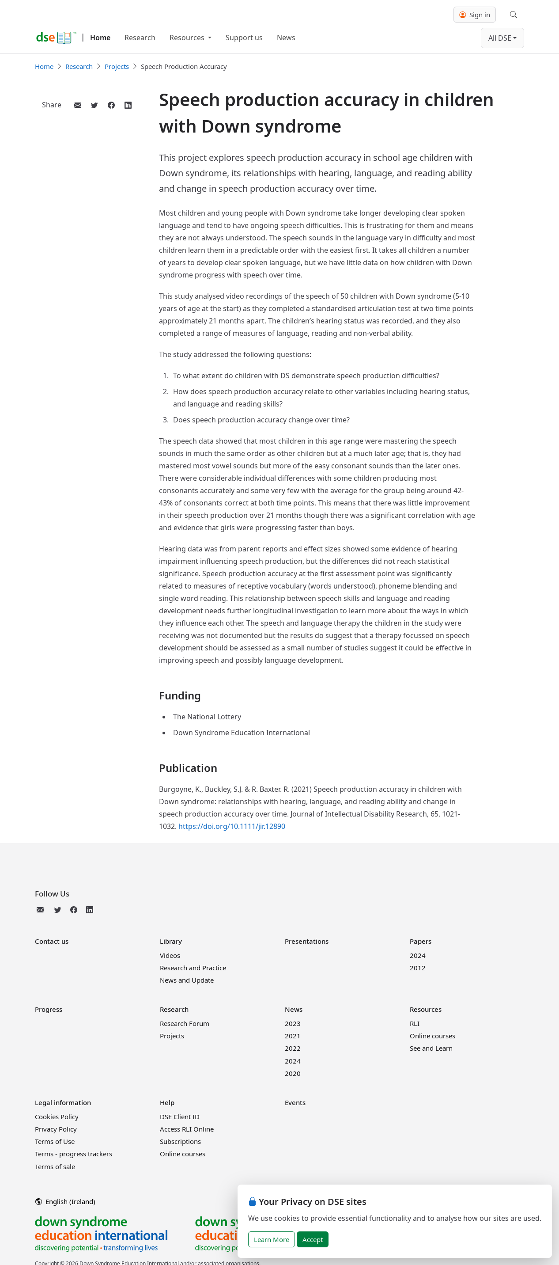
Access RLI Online (187, 1128)
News (286, 37)
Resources (188, 37)
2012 (418, 967)
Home (100, 37)
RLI (414, 1023)
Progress (48, 1009)
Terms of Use (55, 1141)
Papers (420, 941)
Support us (244, 37)
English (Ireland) (65, 1201)
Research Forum (184, 1023)
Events (295, 1102)
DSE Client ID (180, 1116)
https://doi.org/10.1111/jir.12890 (231, 826)
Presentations (307, 941)
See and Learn (431, 1048)
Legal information (63, 1102)
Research (140, 37)
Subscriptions (180, 1141)
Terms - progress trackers (73, 1153)
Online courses (432, 1035)
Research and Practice (193, 967)
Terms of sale (55, 1166)
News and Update (187, 980)
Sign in (474, 14)
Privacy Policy (56, 1128)
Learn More (271, 1239)
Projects (117, 66)
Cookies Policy (57, 1116)
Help (167, 1102)
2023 (293, 1023)
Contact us (51, 941)
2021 (293, 1035)
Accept (312, 1239)
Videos (170, 955)
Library (171, 941)
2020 (293, 1073)
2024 (418, 955)
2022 (293, 1048)
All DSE (499, 38)
